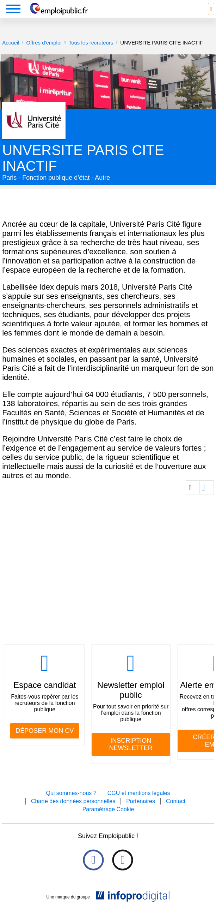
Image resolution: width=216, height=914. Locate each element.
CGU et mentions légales (138, 793)
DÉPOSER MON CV (45, 730)
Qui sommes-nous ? (71, 793)
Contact (175, 801)
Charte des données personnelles (73, 801)
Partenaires (140, 801)
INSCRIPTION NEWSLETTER (131, 744)
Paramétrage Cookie (108, 809)
